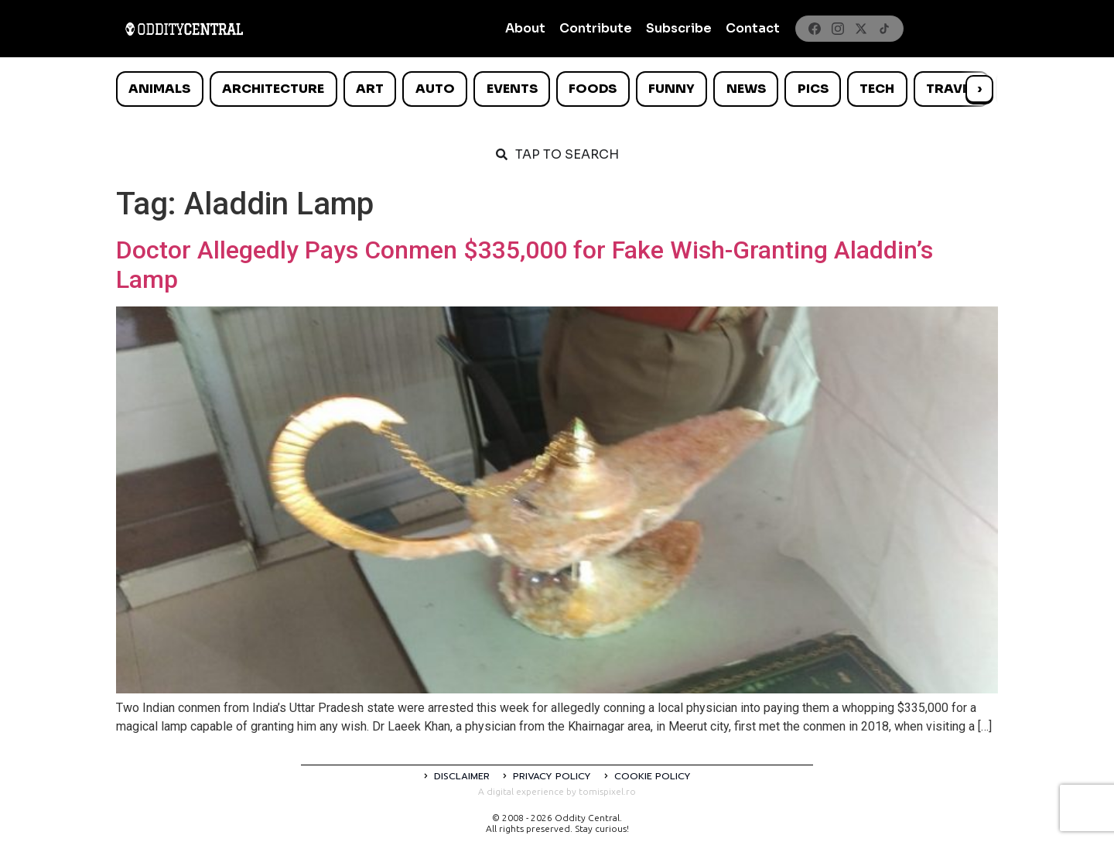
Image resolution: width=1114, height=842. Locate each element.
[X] (861, 28)
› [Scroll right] (979, 88)
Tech (876, 88)
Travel (951, 88)
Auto (435, 88)
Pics (813, 88)
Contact (753, 28)
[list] (557, 89)
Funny (671, 88)
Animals (159, 88)
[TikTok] (884, 28)
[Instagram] (838, 28)
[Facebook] (814, 28)
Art (370, 88)
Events (512, 88)
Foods (593, 88)
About (525, 28)
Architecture (273, 88)
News (746, 88)
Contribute (595, 28)
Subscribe (679, 28)
